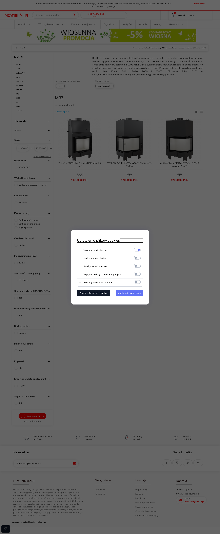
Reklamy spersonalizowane (97, 282)
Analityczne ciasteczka (95, 266)
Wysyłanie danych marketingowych (102, 274)
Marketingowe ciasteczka (96, 258)
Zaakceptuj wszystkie (129, 292)
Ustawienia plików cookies (98, 240)
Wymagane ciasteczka (95, 249)
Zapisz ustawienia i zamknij (93, 292)
